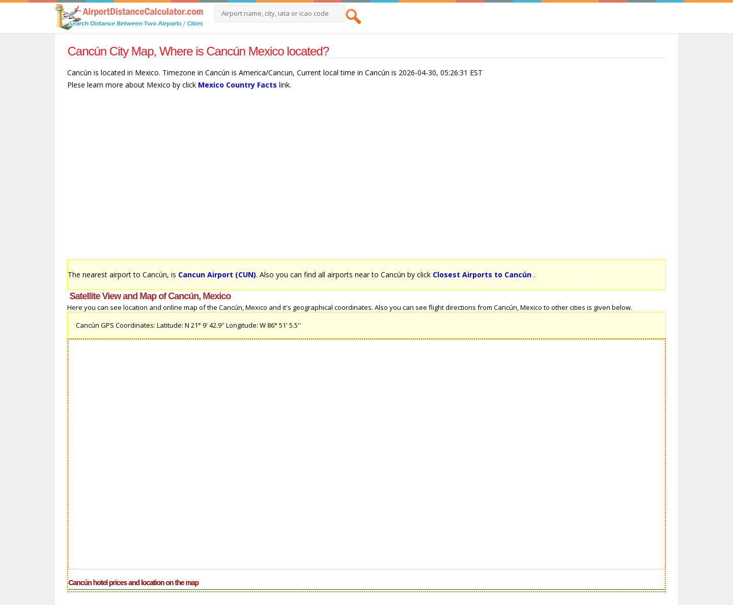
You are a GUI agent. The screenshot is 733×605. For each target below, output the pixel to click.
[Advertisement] (366, 179)
